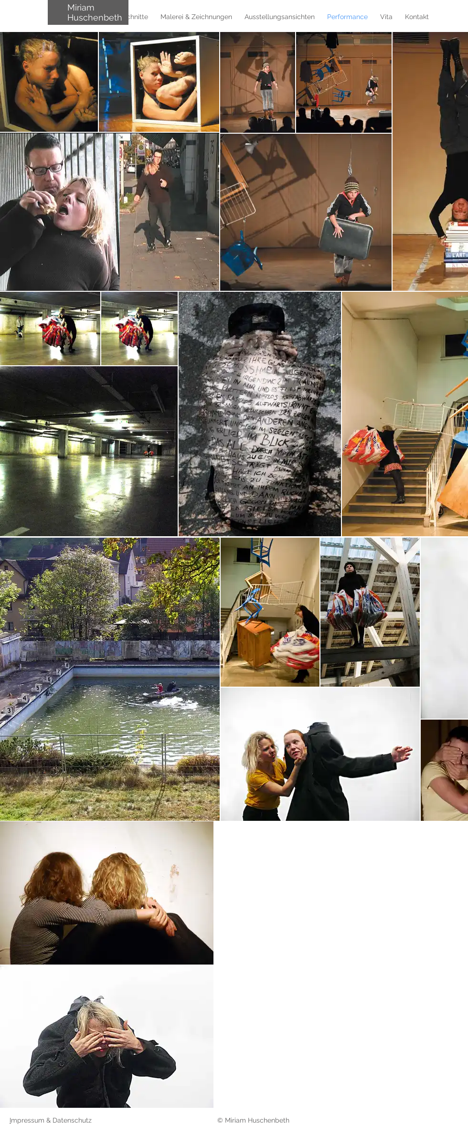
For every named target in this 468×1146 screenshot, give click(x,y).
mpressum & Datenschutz (52, 1120)
